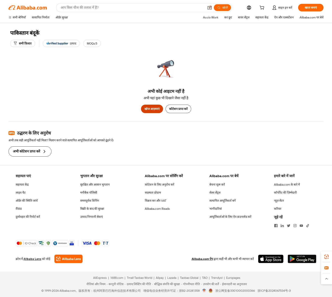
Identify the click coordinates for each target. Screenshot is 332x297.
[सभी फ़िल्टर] (22, 43)
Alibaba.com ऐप (202, 259)
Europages (233, 277)
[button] (209, 7)
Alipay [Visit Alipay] (160, 277)
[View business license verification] (204, 291)
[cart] (263, 8)
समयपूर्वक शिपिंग (89, 200)
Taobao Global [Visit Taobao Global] (189, 277)
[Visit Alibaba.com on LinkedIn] (282, 226)
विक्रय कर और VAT (155, 200)
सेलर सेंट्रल (214, 192)
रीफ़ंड (19, 208)
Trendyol (217, 277)
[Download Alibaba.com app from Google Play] (302, 259)
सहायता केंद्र (22, 184)
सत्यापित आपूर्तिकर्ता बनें (222, 200)
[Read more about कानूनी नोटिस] (115, 284)
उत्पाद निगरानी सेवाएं (91, 216)
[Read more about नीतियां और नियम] (95, 284)
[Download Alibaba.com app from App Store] (271, 259)
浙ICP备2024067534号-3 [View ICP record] (274, 290)
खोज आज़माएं (152, 109)
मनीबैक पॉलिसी (88, 192)
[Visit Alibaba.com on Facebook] (276, 226)
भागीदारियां (215, 208)
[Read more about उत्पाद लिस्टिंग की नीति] (138, 284)
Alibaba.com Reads (157, 208)
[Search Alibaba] (132, 7)
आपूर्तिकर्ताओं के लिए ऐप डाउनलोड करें (230, 216)
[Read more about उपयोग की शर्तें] (210, 284)
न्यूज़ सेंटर (279, 200)
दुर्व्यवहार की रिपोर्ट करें (28, 216)
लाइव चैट (21, 192)
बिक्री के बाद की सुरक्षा (92, 208)
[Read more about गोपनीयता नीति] (190, 284)
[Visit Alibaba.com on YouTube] (301, 226)
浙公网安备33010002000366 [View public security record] (235, 290)
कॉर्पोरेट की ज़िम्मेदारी (285, 192)
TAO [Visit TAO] (205, 277)
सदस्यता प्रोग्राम (153, 192)
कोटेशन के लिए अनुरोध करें (159, 184)
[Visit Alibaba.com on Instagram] (295, 226)
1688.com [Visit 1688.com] (116, 277)
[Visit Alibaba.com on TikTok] (308, 226)
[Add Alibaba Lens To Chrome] (68, 259)
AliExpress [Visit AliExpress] (100, 277)
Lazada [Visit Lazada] (171, 277)
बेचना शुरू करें (217, 184)
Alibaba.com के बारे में (287, 184)
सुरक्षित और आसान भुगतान (95, 184)
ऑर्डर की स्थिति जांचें (27, 200)
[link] (326, 256)
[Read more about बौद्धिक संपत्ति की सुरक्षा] (166, 284)
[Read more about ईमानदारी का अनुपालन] (233, 284)
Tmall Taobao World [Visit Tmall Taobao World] (139, 277)
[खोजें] (222, 7)
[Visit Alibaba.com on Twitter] (288, 226)
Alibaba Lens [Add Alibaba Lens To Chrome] (32, 259)
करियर (277, 208)
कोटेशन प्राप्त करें (178, 109)
